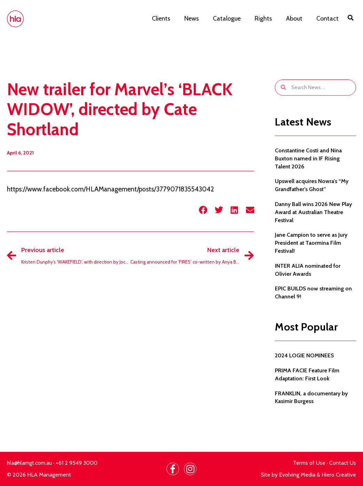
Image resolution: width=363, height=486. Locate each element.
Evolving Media (297, 474)
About (294, 18)
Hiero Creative (339, 474)
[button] (351, 18)
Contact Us (342, 463)
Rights (263, 18)
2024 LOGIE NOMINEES (304, 355)
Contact (327, 18)
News (191, 18)
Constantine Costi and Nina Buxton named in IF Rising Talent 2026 (308, 158)
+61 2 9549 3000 (77, 463)
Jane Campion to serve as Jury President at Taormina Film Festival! (311, 242)
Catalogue (227, 18)
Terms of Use (309, 463)
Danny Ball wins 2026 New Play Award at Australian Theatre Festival (313, 212)
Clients (161, 18)
